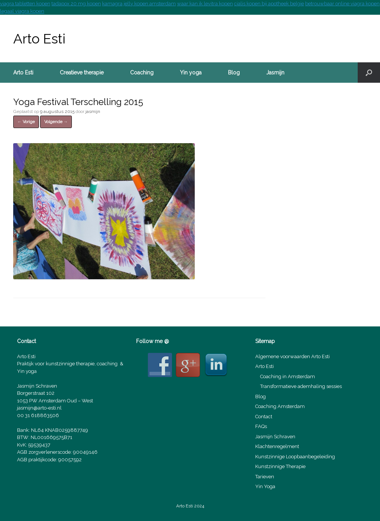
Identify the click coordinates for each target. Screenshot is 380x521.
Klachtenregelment (277, 446)
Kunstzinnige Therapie (280, 466)
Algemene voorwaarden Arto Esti (292, 356)
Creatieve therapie (82, 73)
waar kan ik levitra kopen (205, 3)
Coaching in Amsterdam (287, 376)
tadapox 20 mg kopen (76, 3)
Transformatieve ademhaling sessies (301, 386)
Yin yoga (191, 73)
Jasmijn (275, 73)
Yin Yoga (265, 486)
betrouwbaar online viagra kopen (342, 3)
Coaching (142, 73)
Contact (263, 416)
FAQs (261, 426)
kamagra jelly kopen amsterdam (139, 3)
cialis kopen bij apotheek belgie (269, 3)
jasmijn (92, 111)
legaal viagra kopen (22, 11)
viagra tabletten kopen (25, 3)
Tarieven (264, 476)
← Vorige (26, 121)
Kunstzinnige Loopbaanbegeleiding (295, 456)
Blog (234, 73)
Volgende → (56, 121)
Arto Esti (23, 73)
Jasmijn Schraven (275, 436)
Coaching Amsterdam (280, 406)
